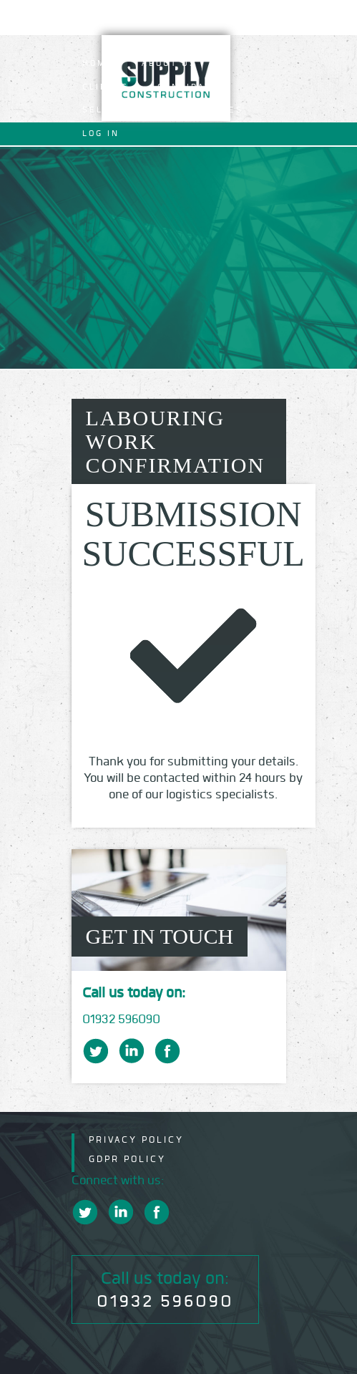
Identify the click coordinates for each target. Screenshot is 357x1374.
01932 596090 (121, 1019)
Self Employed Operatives (162, 110)
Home (97, 63)
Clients (105, 87)
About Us (169, 63)
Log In (100, 133)
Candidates (191, 87)
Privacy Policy (136, 1139)
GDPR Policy (127, 1159)
